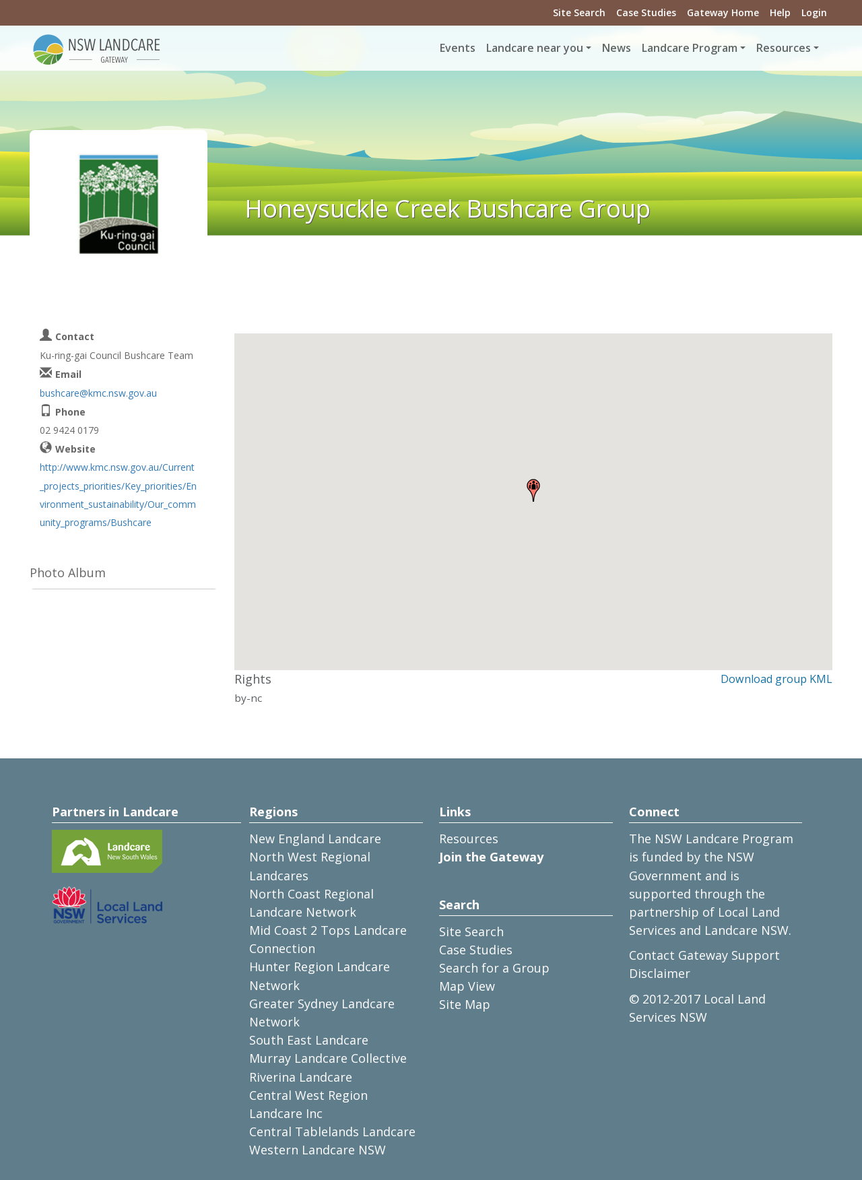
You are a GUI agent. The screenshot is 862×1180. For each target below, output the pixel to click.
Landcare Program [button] (689, 47)
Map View (467, 986)
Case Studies (646, 12)
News (616, 47)
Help (780, 12)
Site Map (464, 1004)
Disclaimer (659, 973)
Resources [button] (783, 47)
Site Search (579, 12)
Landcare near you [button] (534, 47)
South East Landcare (308, 1040)
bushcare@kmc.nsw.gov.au (98, 393)
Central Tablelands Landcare (332, 1131)
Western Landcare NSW (317, 1150)
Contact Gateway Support (704, 955)
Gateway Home (723, 12)
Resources (468, 838)
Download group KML (776, 678)
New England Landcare (315, 838)
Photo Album (68, 572)
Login (814, 12)
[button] (533, 490)
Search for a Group (494, 968)
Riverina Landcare (300, 1077)
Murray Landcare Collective (328, 1058)
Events (457, 47)
